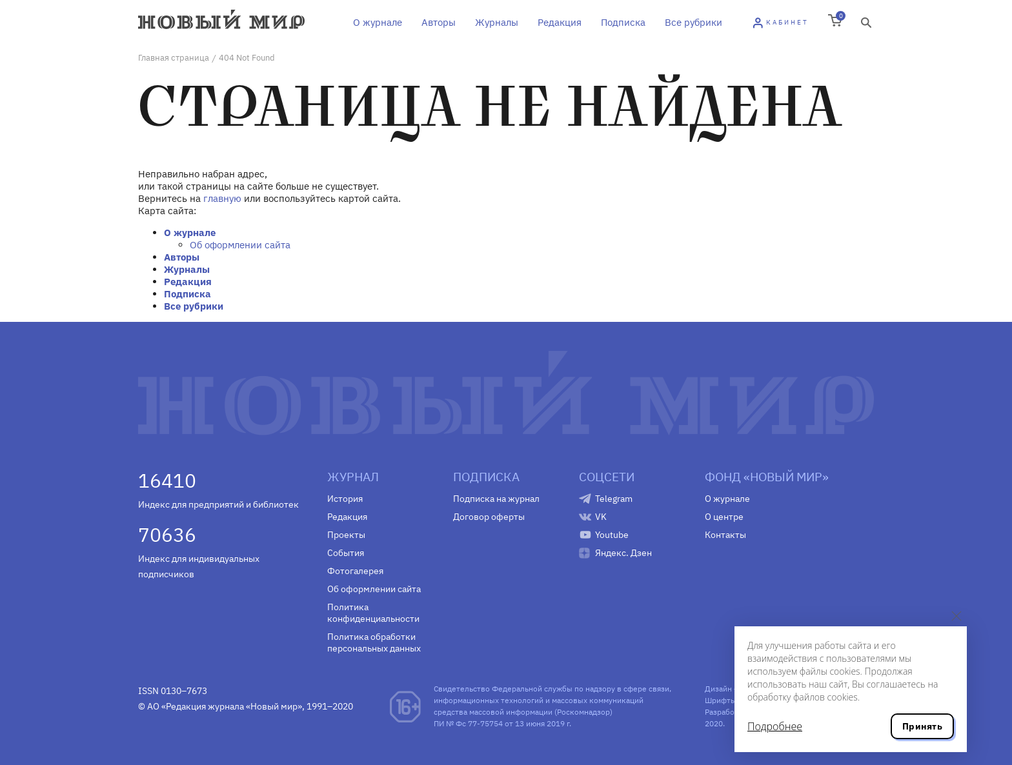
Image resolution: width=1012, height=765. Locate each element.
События (345, 553)
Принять (922, 726)
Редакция (560, 22)
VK (601, 516)
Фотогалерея (355, 571)
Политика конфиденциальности (373, 612)
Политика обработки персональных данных (374, 642)
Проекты (346, 535)
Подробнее (774, 726)
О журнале (377, 22)
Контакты (725, 535)
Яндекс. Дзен (623, 553)
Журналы (496, 22)
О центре (724, 516)
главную (222, 198)
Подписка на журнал (496, 498)
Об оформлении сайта (240, 245)
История (345, 498)
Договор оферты (489, 516)
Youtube (612, 535)
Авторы (438, 22)
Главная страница (173, 57)
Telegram (613, 498)
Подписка (623, 22)
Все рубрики (693, 22)
